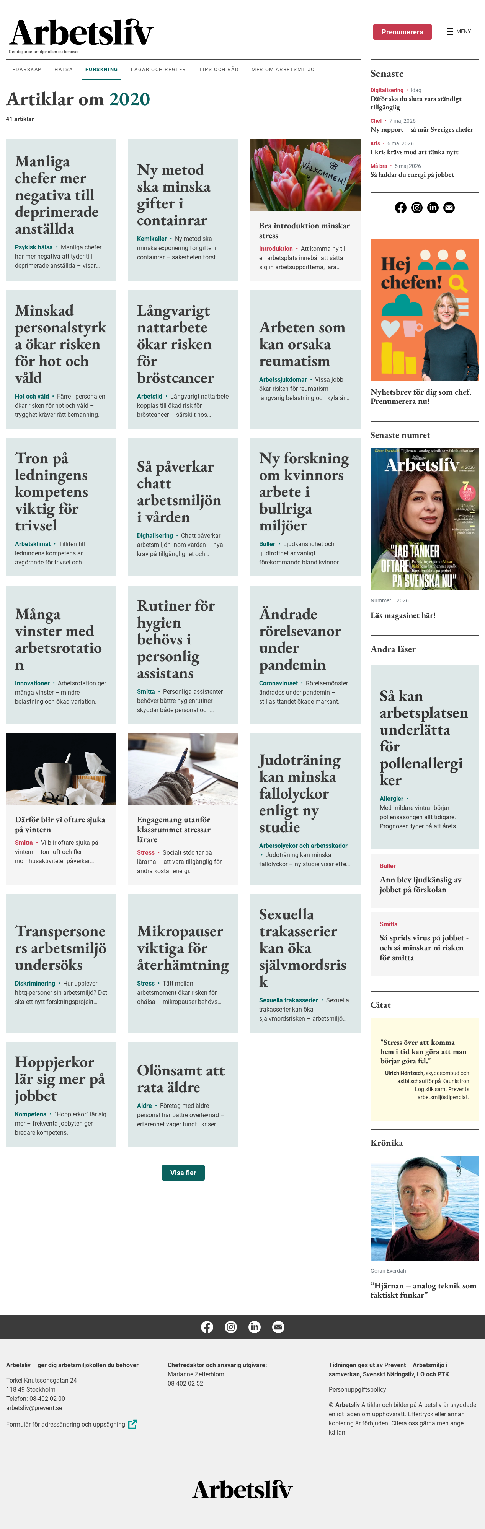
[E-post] (449, 207)
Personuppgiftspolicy (357, 1389)
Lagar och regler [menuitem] (158, 69)
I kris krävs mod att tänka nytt (415, 152)
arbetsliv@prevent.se (34, 1408)
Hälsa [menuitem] (63, 69)
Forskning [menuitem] (101, 69)
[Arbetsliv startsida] (242, 1488)
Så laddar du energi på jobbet (412, 174)
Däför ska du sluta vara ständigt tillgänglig (416, 102)
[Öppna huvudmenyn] (458, 32)
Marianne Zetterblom (196, 1374)
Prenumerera (402, 32)
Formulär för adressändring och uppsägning (72, 1424)
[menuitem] (185, 31)
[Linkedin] (433, 207)
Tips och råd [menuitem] (219, 69)
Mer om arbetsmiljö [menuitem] (283, 69)
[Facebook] (401, 207)
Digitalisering (388, 90)
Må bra (380, 166)
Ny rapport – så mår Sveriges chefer (422, 129)
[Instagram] (417, 207)
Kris (376, 143)
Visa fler (183, 1173)
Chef (377, 121)
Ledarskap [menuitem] (25, 69)
